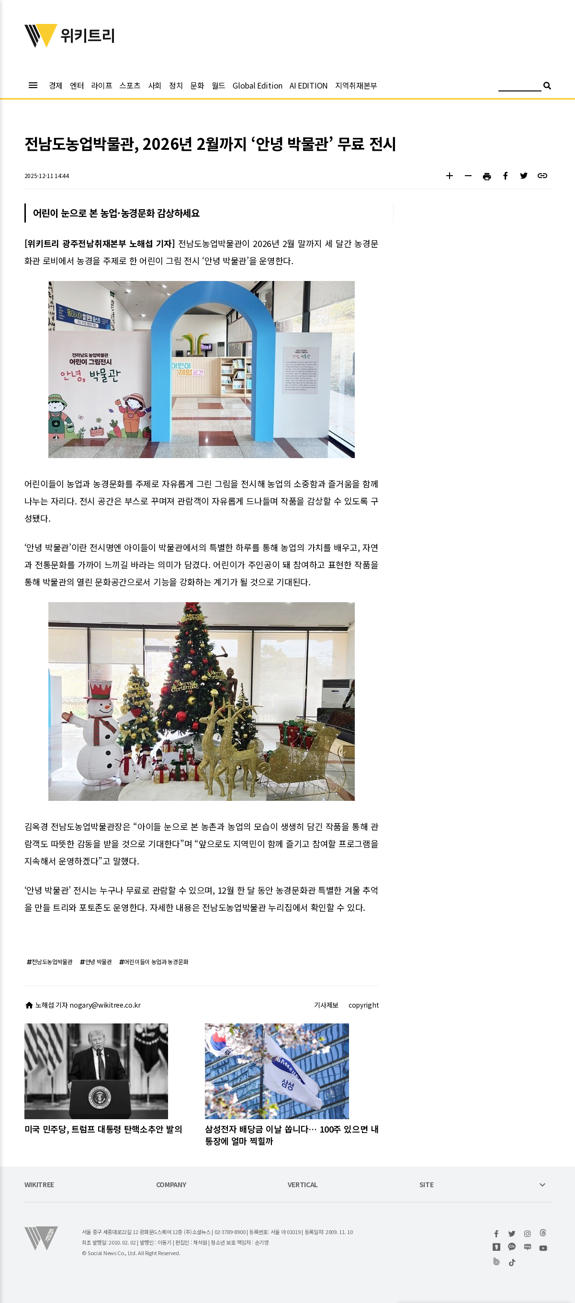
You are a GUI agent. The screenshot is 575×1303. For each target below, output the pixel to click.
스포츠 (129, 85)
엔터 (77, 85)
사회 (155, 85)
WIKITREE (39, 1185)
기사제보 (326, 1005)
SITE (426, 1185)
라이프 (101, 85)
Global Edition (257, 85)
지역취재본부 (356, 85)
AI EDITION (309, 85)
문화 (197, 85)
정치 (176, 85)
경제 (56, 85)
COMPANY (171, 1185)
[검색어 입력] (519, 86)
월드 (218, 85)
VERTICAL (303, 1185)
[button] (449, 177)
